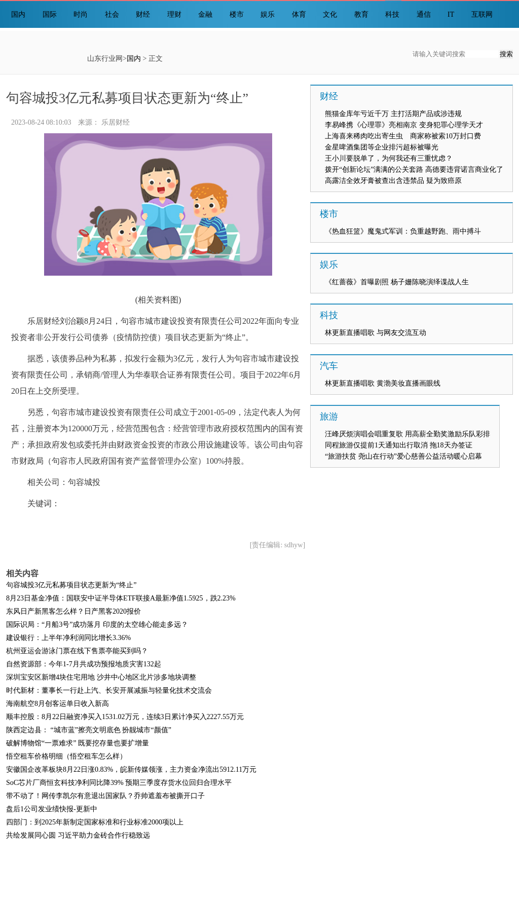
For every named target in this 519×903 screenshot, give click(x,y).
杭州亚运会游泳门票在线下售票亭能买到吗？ (77, 651)
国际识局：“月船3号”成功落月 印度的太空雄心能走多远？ (97, 624)
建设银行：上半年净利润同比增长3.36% (68, 638)
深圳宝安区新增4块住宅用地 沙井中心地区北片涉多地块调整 (101, 677)
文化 (330, 14)
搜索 (506, 54)
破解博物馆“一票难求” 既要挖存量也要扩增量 (77, 743)
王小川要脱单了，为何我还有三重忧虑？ (389, 158)
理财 (174, 14)
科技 (392, 14)
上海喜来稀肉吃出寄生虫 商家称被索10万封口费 (403, 136)
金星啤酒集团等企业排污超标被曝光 (381, 147)
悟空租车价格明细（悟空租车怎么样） (66, 756)
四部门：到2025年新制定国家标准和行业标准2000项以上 (94, 822)
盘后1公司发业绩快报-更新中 (51, 809)
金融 (205, 14)
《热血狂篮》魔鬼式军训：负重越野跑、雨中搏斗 (403, 231)
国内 (18, 14)
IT (451, 14)
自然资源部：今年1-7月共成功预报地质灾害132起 (83, 664)
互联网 (482, 14)
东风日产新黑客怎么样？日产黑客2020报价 (73, 611)
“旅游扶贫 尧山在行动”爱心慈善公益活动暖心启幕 (403, 456)
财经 (143, 14)
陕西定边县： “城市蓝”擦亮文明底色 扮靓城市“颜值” (88, 730)
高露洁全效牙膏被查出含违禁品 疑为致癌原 (393, 180)
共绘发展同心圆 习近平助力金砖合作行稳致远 (78, 835)
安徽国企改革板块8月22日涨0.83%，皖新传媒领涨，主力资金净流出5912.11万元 (131, 769)
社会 (112, 14)
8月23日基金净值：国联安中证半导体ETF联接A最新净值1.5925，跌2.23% (121, 598)
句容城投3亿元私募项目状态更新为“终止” (71, 585)
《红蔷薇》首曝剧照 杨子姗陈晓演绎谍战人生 (397, 282)
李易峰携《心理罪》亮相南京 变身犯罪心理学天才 (404, 125)
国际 (50, 14)
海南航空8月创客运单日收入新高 (57, 703)
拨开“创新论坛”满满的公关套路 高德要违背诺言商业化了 (414, 169)
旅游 (329, 416)
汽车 (329, 366)
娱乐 (268, 14)
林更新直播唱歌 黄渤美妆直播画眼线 (382, 383)
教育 (361, 14)
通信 (424, 14)
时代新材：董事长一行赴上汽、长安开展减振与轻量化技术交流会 (109, 690)
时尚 (80, 14)
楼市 (237, 14)
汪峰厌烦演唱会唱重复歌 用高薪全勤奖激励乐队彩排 (407, 434)
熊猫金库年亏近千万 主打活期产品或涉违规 (393, 114)
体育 (299, 14)
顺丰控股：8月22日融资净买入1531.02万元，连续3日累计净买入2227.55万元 (125, 717)
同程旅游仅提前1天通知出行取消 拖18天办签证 (398, 445)
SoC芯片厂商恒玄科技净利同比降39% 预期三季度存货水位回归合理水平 (119, 782)
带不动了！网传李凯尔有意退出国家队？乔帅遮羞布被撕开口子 (105, 796)
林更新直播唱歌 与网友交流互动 (375, 332)
